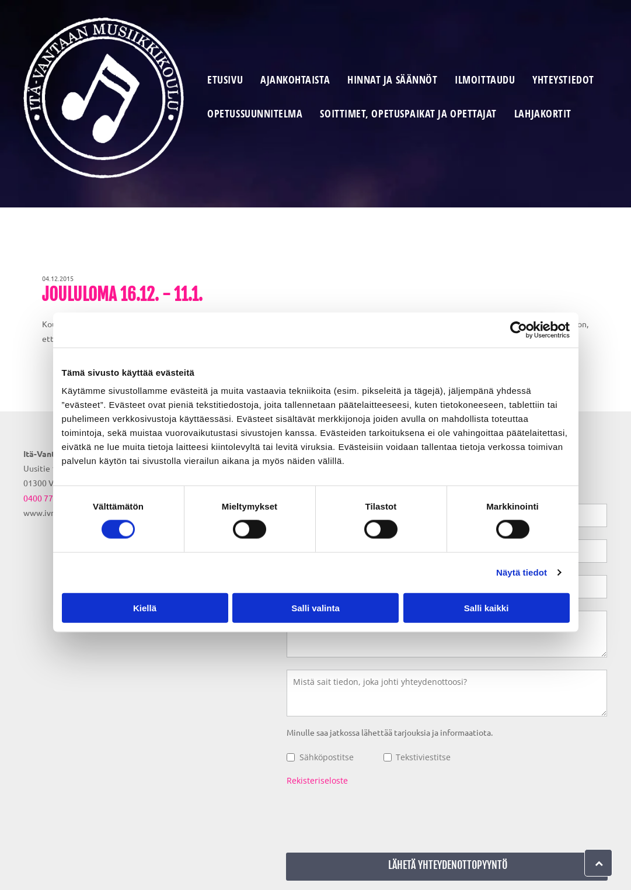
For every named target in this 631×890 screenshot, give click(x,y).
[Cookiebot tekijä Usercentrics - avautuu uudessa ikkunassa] (519, 330)
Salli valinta (315, 607)
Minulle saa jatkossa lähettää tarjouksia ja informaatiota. (390, 732)
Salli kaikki (486, 607)
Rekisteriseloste (317, 780)
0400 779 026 (48, 498)
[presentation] (375, 817)
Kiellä (144, 607)
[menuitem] (225, 81)
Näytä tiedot (521, 572)
